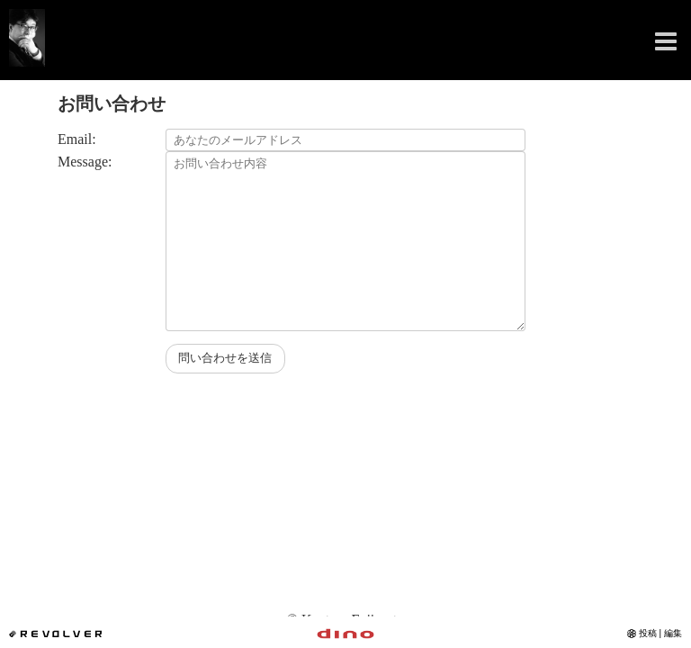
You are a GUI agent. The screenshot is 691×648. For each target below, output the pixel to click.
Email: (77, 139)
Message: (85, 161)
